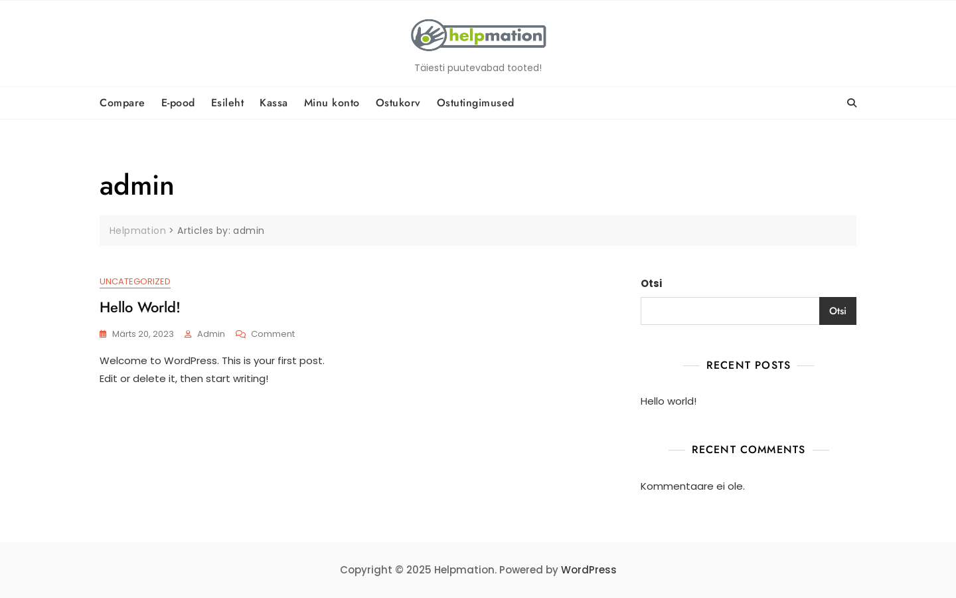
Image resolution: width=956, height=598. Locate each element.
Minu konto (332, 102)
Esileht (227, 102)
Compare (122, 102)
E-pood (178, 102)
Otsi (651, 283)
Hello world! (140, 307)
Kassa (274, 102)
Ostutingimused (476, 102)
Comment (273, 335)
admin (211, 334)
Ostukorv (398, 102)
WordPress (589, 570)
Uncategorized (135, 281)
